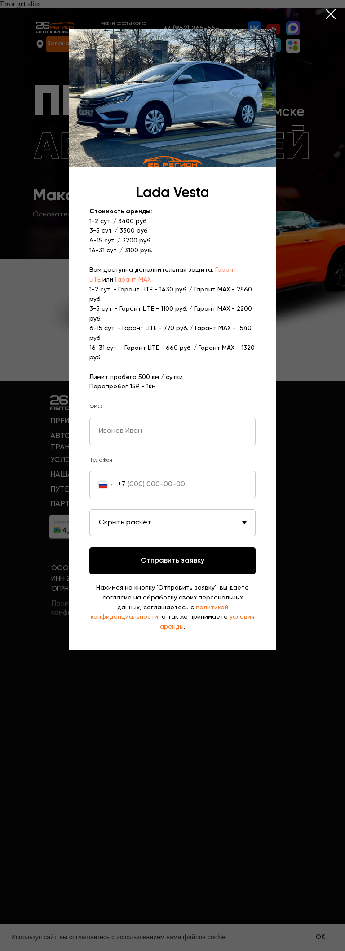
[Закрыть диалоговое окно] (331, 14)
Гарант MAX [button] (133, 280)
